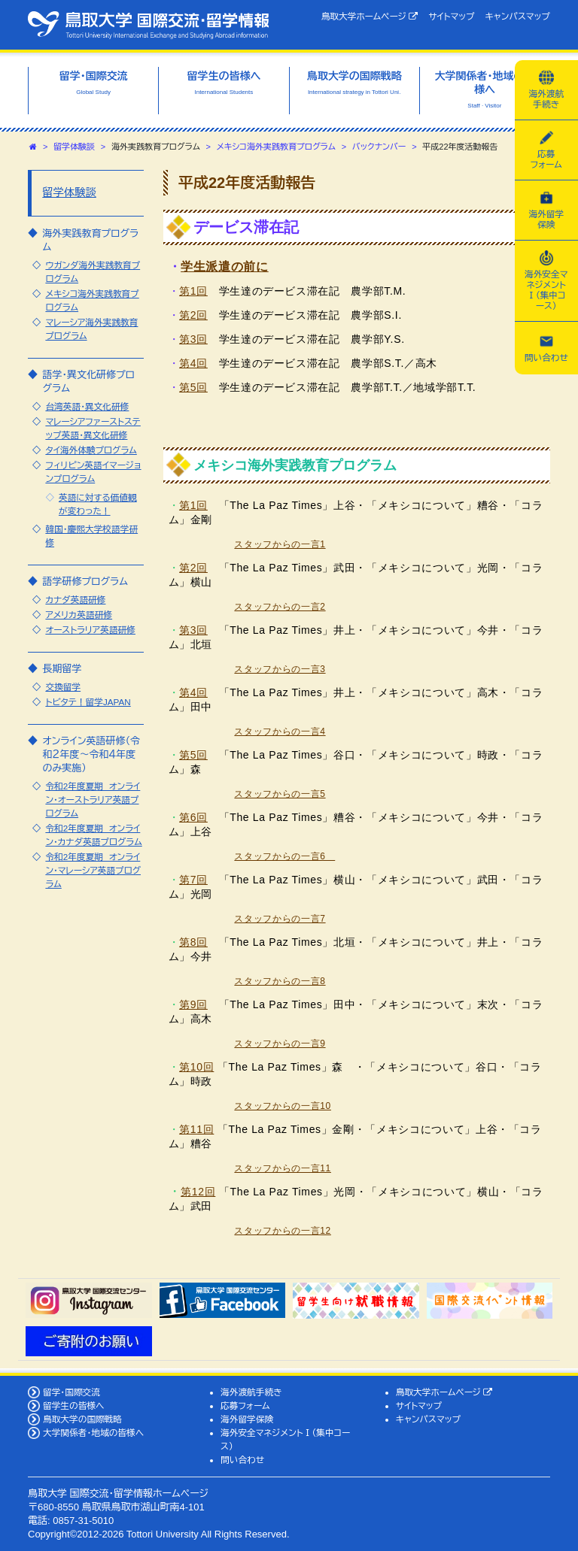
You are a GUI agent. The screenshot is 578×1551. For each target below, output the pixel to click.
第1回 (193, 291)
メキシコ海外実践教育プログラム (276, 146)
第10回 (196, 1067)
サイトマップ (451, 16)
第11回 (196, 1129)
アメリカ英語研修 (78, 614)
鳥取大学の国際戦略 (82, 1419)
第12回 (198, 1192)
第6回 (193, 817)
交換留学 (63, 687)
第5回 (193, 387)
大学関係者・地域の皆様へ (93, 1432)
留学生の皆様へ (74, 1405)
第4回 (193, 363)
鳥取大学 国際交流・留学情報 (148, 25)
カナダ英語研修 (75, 599)
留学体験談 (74, 146)
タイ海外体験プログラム (90, 450)
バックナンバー (379, 146)
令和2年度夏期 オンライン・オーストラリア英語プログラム (92, 799)
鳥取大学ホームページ (369, 16)
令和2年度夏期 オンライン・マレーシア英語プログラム (93, 870)
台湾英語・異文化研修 (87, 406)
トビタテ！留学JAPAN (87, 702)
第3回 (193, 339)
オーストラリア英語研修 (90, 630)
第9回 (193, 1004)
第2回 (193, 315)
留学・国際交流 (71, 1392)
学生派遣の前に (225, 266)
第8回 (193, 942)
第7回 (193, 880)
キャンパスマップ (517, 16)
